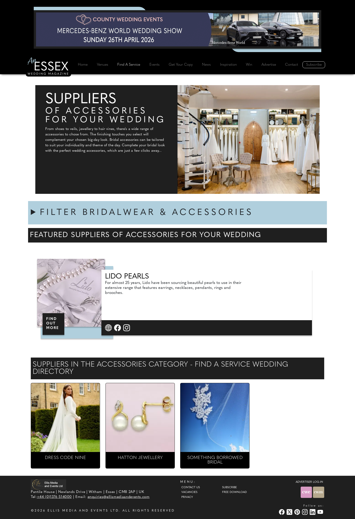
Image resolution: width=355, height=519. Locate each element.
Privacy (187, 497)
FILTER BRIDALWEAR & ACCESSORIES (146, 212)
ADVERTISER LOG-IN (309, 482)
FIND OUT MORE (52, 323)
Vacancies (189, 492)
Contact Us (190, 487)
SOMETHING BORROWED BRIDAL (215, 460)
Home (83, 65)
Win (249, 65)
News (206, 65)
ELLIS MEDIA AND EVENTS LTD (83, 510)
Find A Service (128, 65)
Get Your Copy (181, 65)
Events (154, 65)
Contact (291, 65)
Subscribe (314, 65)
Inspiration (228, 65)
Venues (102, 65)
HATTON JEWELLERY (140, 458)
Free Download (234, 492)
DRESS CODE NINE (65, 458)
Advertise (268, 65)
